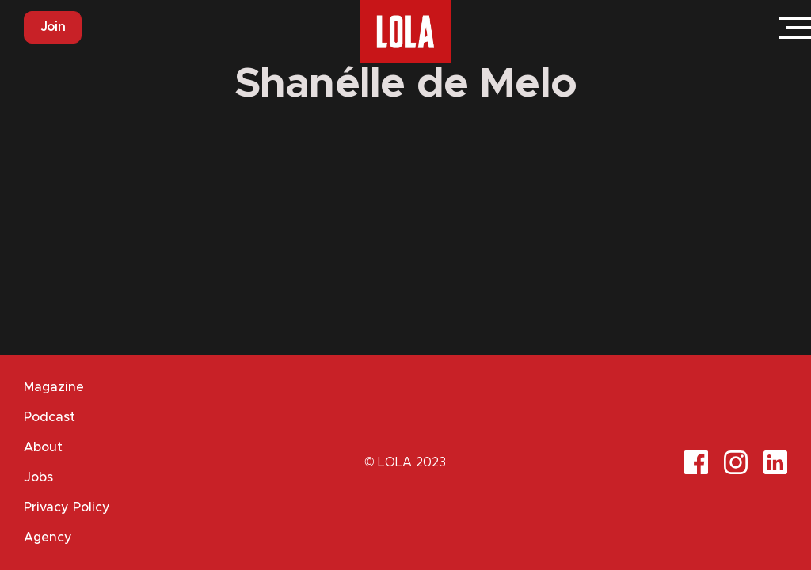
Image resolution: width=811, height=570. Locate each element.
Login (747, 27)
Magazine (54, 387)
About (43, 447)
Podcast (49, 417)
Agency (48, 537)
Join (52, 27)
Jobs (38, 477)
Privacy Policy (67, 507)
